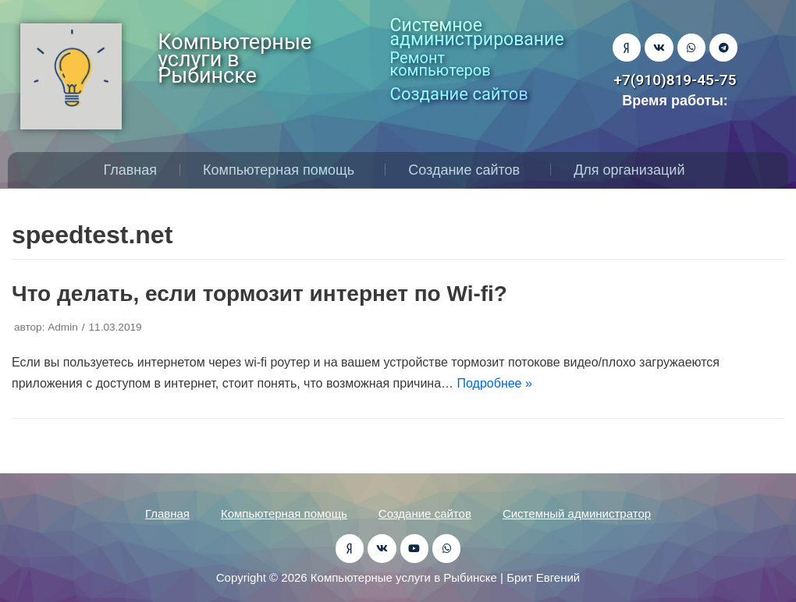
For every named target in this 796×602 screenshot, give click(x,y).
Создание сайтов (468, 170)
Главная (131, 170)
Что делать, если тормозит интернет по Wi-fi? (259, 294)
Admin (63, 327)
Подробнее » (494, 383)
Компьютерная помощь (282, 170)
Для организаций (633, 170)
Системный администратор (577, 513)
